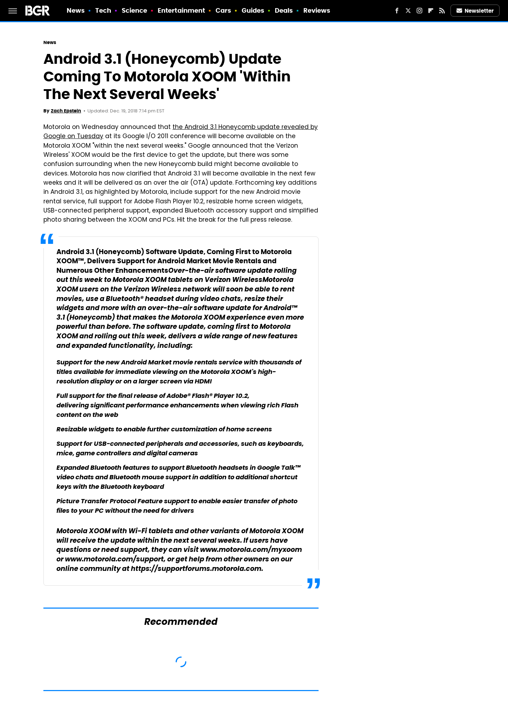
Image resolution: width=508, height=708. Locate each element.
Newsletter (475, 10)
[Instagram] (419, 10)
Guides (253, 10)
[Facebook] (397, 10)
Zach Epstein (66, 111)
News (76, 10)
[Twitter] (408, 10)
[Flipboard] (431, 10)
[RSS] (442, 10)
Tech (103, 10)
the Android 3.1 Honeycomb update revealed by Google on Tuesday (180, 132)
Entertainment (181, 10)
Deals (284, 10)
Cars (223, 10)
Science (134, 10)
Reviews (317, 10)
